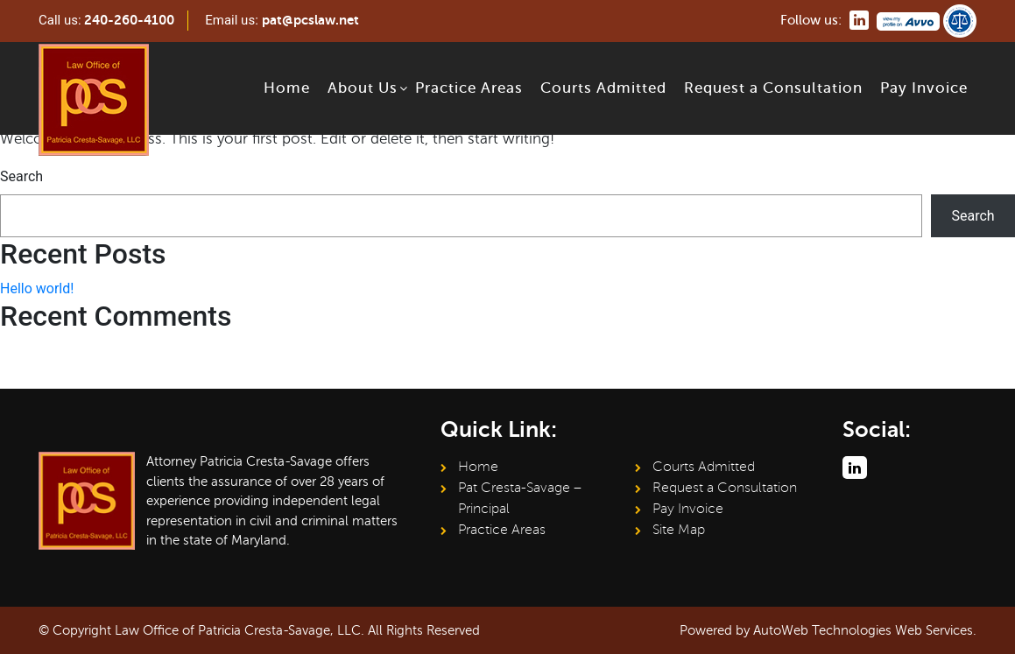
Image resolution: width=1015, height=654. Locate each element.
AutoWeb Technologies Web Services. (864, 630)
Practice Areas (469, 88)
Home (287, 88)
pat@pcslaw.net (310, 19)
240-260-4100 (129, 19)
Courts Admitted (603, 88)
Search (21, 176)
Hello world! (37, 288)
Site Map (678, 530)
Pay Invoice (924, 88)
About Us (363, 88)
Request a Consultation (773, 88)
